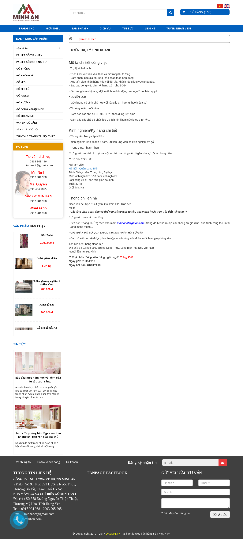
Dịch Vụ (105, 28)
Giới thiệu (53, 28)
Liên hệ (150, 28)
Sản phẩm (80, 28)
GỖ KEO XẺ (22, 89)
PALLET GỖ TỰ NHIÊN (29, 55)
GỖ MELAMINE (25, 116)
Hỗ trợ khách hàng (48, 462)
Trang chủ (27, 28)
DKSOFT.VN (113, 533)
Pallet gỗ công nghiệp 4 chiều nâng (46, 283)
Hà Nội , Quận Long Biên (84, 168)
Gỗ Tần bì (47, 235)
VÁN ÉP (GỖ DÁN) (26, 122)
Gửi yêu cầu (220, 514)
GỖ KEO (20, 82)
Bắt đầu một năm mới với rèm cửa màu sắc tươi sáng (38, 380)
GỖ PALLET (23, 95)
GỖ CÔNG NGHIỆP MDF (30, 109)
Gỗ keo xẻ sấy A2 (47, 328)
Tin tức (127, 28)
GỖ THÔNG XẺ (24, 75)
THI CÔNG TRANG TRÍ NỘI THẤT (35, 136)
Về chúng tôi (23, 462)
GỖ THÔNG (23, 68)
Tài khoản (72, 462)
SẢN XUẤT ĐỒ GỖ (27, 129)
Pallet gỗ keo (46, 305)
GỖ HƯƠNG (23, 102)
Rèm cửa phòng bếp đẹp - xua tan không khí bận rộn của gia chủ (38, 435)
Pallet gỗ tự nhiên (47, 258)
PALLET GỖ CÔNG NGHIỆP (31, 62)
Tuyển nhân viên (178, 28)
